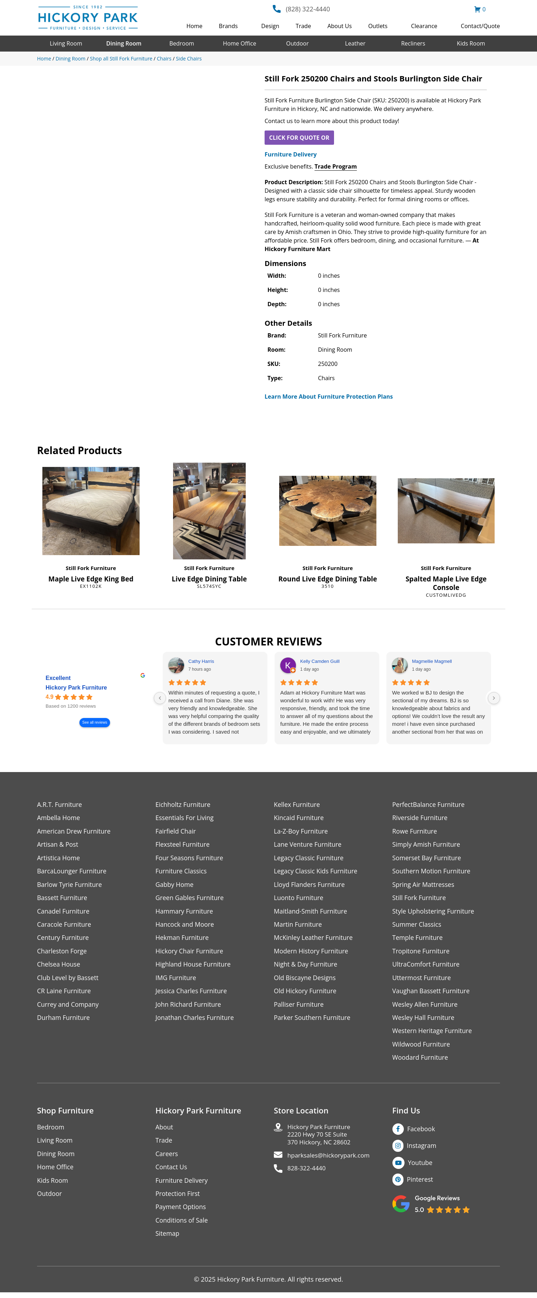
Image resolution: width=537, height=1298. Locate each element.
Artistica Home (59, 859)
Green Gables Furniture (191, 899)
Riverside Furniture (420, 818)
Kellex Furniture (297, 804)
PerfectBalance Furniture (429, 804)
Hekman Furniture (183, 940)
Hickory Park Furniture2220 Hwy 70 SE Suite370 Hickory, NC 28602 (321, 1139)
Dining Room (123, 43)
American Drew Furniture (75, 832)
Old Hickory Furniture (306, 994)
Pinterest (420, 1184)
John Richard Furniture (189, 1007)
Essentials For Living (185, 818)
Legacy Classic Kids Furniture (317, 872)
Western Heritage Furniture (433, 1034)
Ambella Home (59, 818)
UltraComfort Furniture (427, 967)
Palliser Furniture (299, 1007)
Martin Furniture (298, 926)
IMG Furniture (176, 980)
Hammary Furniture (185, 913)
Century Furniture (63, 940)
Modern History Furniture (312, 953)
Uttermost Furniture (422, 980)
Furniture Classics (182, 872)
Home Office (239, 43)
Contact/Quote (480, 26)
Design (270, 26)
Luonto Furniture (299, 899)
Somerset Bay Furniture (427, 859)
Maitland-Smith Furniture (311, 913)
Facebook (421, 1132)
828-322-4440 (307, 1174)
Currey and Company (68, 1007)
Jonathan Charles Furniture (196, 1021)
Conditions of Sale (182, 1226)
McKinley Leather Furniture (314, 940)
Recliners (413, 43)
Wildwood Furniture (422, 1048)
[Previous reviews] (160, 698)
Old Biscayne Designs (305, 980)
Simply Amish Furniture (427, 845)
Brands (228, 26)
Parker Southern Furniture (313, 1021)
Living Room (66, 43)
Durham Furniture (64, 1021)
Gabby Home (175, 886)
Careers (167, 1158)
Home (194, 26)
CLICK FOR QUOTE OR (299, 138)
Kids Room (471, 43)
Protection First (178, 1199)
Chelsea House (59, 967)
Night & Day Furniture (306, 967)
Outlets (377, 26)
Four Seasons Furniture (190, 859)
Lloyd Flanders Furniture (310, 886)
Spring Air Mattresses (424, 886)
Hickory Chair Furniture (190, 953)
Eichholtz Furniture (184, 804)
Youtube (420, 1167)
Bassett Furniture (63, 899)
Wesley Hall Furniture (424, 1021)
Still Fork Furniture (91, 568)
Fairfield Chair (176, 832)
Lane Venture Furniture (308, 845)
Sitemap (168, 1239)
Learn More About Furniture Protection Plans (329, 396)
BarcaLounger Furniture (72, 872)
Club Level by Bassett (68, 980)
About (165, 1131)
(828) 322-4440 (308, 9)
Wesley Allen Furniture (425, 1007)
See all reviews (94, 723)
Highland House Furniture (194, 967)
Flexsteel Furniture (183, 845)
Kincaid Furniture (299, 818)
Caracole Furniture (65, 926)
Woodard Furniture (421, 1061)
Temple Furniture (418, 940)
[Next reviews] (494, 698)
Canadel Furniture (64, 913)
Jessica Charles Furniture (192, 994)
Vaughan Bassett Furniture (432, 994)
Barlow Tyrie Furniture (70, 886)
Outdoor (297, 43)
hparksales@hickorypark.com (331, 1161)
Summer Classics (417, 926)
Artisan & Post (58, 845)
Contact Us (172, 1171)
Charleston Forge (62, 953)
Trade (303, 26)
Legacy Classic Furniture (309, 859)
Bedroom (181, 43)
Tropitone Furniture (421, 953)
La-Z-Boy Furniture (301, 832)
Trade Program (335, 166)
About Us (339, 26)
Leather (355, 43)
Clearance (424, 26)
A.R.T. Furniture (60, 804)
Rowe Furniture (415, 832)
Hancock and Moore (186, 926)
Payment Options (181, 1212)
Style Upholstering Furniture (434, 913)
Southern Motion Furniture (432, 872)
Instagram (422, 1149)
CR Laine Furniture (64, 994)
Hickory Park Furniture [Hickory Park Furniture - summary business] (76, 688)
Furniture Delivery (291, 154)
